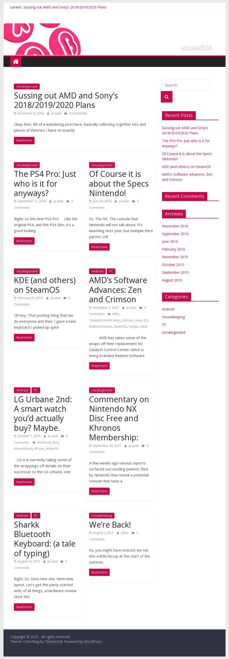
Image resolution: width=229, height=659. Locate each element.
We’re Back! (110, 524)
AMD (115, 314)
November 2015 (175, 256)
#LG (55, 442)
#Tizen (39, 449)
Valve (143, 326)
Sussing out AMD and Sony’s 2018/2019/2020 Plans (64, 7)
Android (97, 271)
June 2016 (170, 241)
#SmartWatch (23, 449)
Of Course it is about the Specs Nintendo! (119, 183)
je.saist (56, 113)
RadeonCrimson (100, 326)
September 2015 (175, 272)
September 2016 (175, 233)
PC (111, 271)
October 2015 (173, 264)
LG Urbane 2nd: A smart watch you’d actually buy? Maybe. (43, 413)
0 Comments (75, 113)
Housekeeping (102, 515)
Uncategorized (26, 86)
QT (146, 320)
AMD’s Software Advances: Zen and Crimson (118, 289)
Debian (127, 320)
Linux (138, 320)
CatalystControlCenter (104, 320)
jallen (125, 533)
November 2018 (175, 226)
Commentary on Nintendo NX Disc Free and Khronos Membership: (119, 418)
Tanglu (133, 326)
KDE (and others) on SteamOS (45, 285)
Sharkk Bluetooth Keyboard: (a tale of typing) (44, 538)
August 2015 (172, 280)
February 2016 (173, 249)
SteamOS (120, 326)
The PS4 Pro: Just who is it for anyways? (45, 183)
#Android (44, 442)
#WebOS (52, 449)
